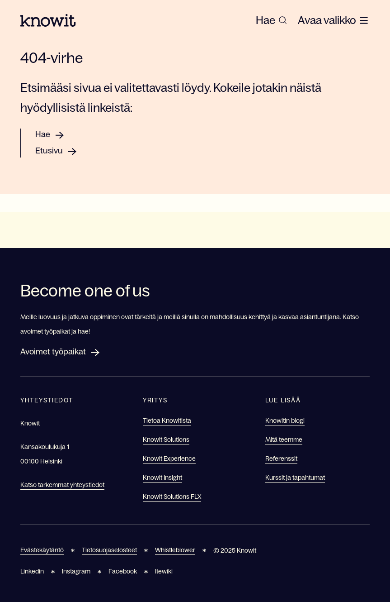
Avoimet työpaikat (53, 351)
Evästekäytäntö (42, 550)
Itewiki (164, 571)
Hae (42, 134)
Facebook (122, 571)
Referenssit (281, 458)
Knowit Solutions (166, 439)
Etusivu (49, 150)
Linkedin (32, 571)
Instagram (76, 571)
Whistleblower (175, 550)
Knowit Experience (169, 458)
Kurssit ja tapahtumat (295, 477)
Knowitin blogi (285, 420)
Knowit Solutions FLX (172, 496)
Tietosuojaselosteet (109, 550)
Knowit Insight (162, 477)
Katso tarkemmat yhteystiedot (62, 484)
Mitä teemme (283, 439)
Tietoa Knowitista (167, 420)
